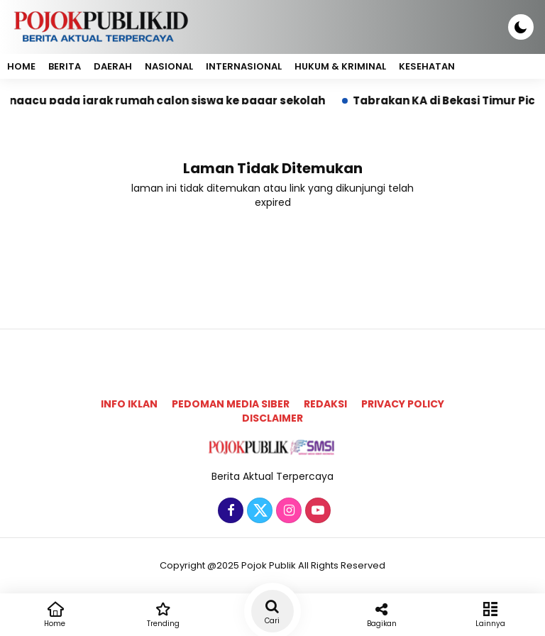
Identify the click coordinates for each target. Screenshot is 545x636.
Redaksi (325, 404)
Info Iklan (129, 404)
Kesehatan (427, 66)
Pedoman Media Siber (231, 404)
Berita (64, 66)
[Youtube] (316, 511)
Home (21, 66)
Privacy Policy (402, 404)
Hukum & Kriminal (340, 66)
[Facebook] (228, 511)
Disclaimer (272, 418)
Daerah (113, 66)
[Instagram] (287, 511)
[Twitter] (257, 511)
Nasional (169, 66)
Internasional (244, 66)
